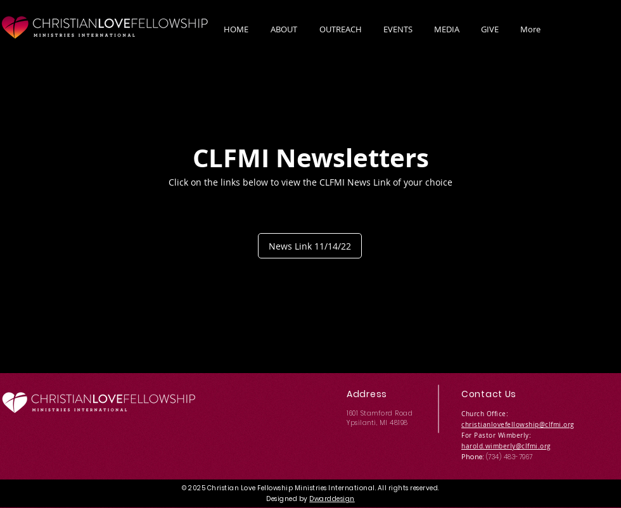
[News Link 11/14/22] (310, 245)
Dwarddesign (332, 499)
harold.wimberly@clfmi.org (506, 446)
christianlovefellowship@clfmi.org (517, 425)
